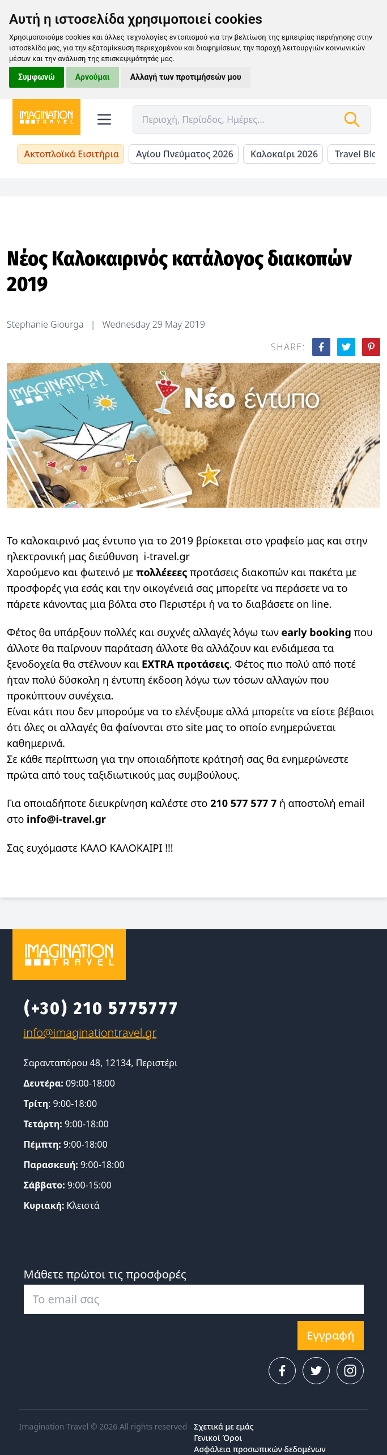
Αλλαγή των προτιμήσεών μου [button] (185, 76)
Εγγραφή (330, 1335)
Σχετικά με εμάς (223, 1426)
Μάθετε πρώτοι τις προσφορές (105, 1274)
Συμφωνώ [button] (36, 76)
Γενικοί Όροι (218, 1437)
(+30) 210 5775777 (101, 1008)
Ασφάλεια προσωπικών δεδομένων (259, 1449)
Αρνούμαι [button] (92, 76)
